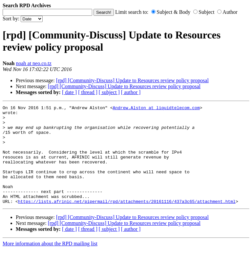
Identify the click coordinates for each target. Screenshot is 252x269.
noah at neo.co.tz (33, 63)
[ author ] (131, 92)
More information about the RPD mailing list (50, 263)
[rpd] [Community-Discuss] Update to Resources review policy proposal (132, 80)
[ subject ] (109, 92)
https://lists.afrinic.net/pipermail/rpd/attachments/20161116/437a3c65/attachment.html (127, 221)
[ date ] (69, 92)
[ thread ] (87, 92)
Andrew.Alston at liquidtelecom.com (156, 108)
